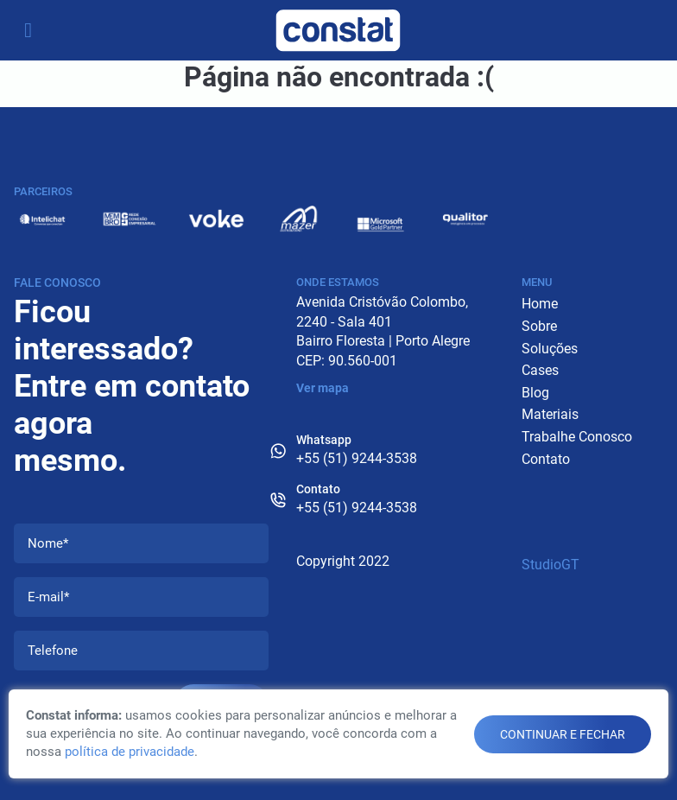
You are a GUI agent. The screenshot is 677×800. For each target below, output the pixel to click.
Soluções (550, 348)
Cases (540, 370)
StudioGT (550, 564)
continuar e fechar (562, 734)
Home (540, 303)
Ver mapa (322, 388)
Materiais (550, 414)
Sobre (539, 326)
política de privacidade (129, 751)
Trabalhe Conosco (577, 437)
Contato (546, 459)
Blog (535, 392)
